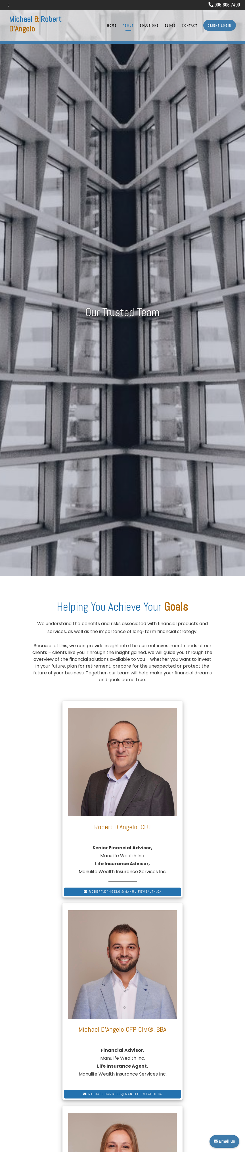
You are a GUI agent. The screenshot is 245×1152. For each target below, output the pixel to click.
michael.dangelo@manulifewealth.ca (122, 1094)
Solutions (149, 25)
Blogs (170, 25)
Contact (190, 25)
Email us (224, 1141)
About (128, 25)
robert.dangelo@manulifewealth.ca (123, 892)
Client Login (219, 25)
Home (112, 25)
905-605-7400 (224, 4)
